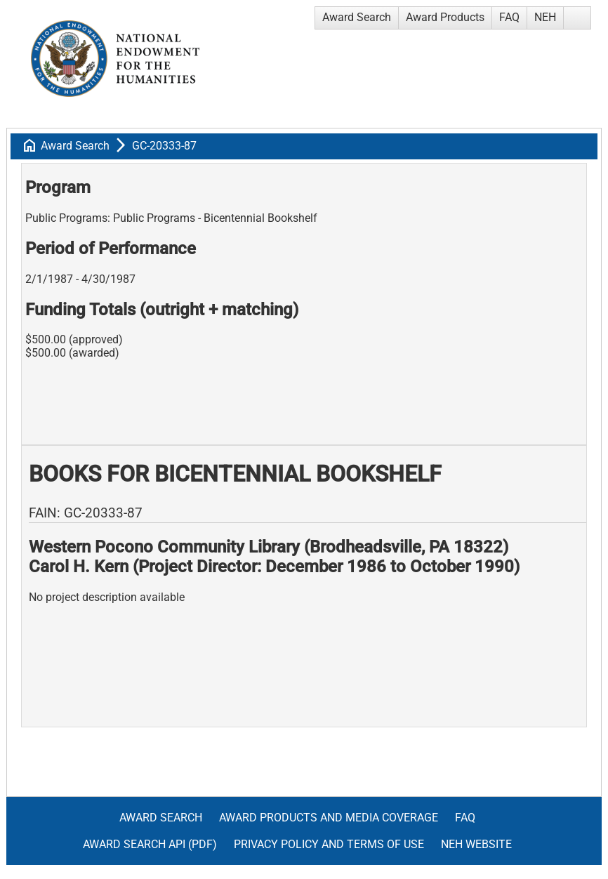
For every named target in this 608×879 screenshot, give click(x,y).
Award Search (356, 17)
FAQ (509, 17)
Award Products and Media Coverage (328, 817)
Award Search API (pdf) (150, 844)
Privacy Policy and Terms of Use (329, 844)
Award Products (445, 17)
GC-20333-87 (164, 145)
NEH (545, 17)
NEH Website (476, 844)
